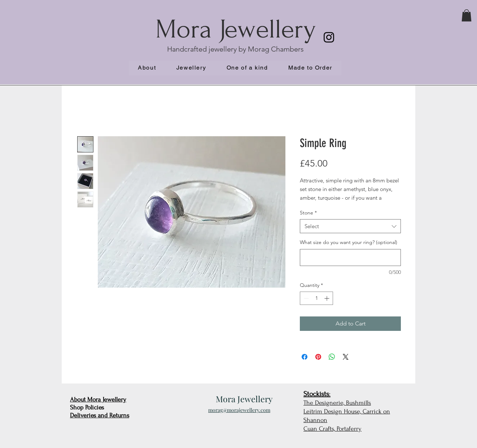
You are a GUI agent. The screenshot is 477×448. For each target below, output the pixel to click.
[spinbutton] (316, 298)
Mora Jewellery (236, 29)
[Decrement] (305, 298)
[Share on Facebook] (304, 356)
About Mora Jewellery (98, 399)
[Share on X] (345, 356)
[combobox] (350, 226)
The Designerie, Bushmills (337, 402)
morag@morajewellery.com (239, 410)
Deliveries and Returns (99, 415)
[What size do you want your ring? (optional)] (350, 257)
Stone (308, 212)
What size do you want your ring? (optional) (348, 242)
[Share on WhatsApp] (332, 356)
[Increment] (327, 298)
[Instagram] (329, 37)
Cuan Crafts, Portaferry (332, 428)
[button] (466, 15)
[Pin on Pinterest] (318, 356)
